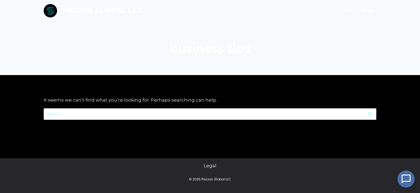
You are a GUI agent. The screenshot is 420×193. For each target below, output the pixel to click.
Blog (368, 10)
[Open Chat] (406, 179)
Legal (210, 166)
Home (349, 10)
